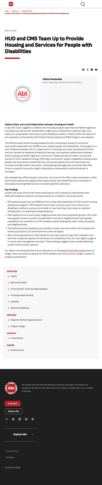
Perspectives (27, 11)
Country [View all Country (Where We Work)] (11, 333)
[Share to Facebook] (83, 70)
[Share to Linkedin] (92, 70)
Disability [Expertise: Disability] (15, 301)
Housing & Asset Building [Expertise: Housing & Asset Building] (22, 295)
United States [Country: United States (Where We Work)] (17, 338)
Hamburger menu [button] (91, 4)
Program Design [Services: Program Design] (18, 326)
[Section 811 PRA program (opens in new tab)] (74, 250)
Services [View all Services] (11, 315)
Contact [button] (13, 403)
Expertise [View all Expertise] (12, 271)
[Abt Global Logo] (11, 4)
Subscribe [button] (13, 411)
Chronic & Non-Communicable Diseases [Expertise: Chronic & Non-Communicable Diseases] (29, 289)
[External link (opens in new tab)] (7, 419)
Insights (15, 11)
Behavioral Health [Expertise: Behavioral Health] (19, 282)
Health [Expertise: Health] (14, 276)
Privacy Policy (12, 451)
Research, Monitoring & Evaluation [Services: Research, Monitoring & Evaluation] (26, 320)
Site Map (10, 457)
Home (7, 11)
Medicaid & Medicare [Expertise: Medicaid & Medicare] (20, 308)
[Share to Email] (96, 70)
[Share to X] (87, 70)
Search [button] (83, 4)
